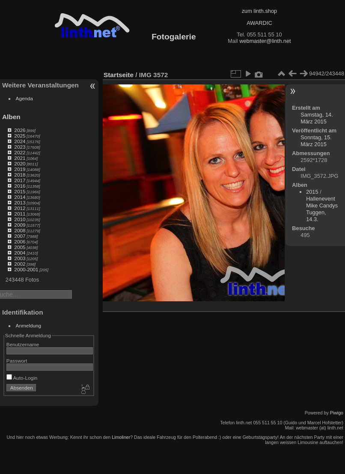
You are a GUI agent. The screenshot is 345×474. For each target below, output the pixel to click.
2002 (19, 264)
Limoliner (121, 437)
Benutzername (22, 344)
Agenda (24, 98)
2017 (19, 180)
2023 (19, 147)
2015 (19, 191)
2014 (19, 197)
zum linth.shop (259, 11)
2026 (19, 130)
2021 (19, 158)
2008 (19, 230)
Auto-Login (22, 378)
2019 (19, 169)
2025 (19, 135)
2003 (19, 258)
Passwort (16, 360)
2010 (19, 219)
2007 (19, 236)
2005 (19, 247)
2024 (19, 141)
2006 (19, 241)
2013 (19, 202)
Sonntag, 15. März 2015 (316, 140)
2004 (19, 252)
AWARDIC (259, 23)
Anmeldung (29, 325)
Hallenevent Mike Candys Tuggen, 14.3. (322, 208)
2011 (19, 213)
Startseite (119, 74)
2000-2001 (26, 269)
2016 (19, 186)
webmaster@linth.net (265, 41)
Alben (11, 116)
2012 (19, 208)
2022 (19, 152)
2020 (19, 163)
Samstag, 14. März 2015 (316, 118)
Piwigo (336, 412)
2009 (19, 225)
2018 (19, 174)
